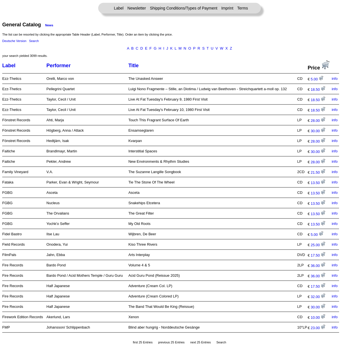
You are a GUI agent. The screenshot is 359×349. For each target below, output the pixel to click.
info (335, 78)
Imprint (227, 8)
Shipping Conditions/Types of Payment (183, 8)
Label (118, 8)
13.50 (318, 183)
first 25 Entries (143, 342)
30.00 (318, 131)
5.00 (317, 79)
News (49, 25)
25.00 (318, 245)
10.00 (318, 317)
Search (34, 41)
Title (133, 65)
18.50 (318, 89)
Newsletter (136, 8)
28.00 (318, 120)
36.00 (318, 266)
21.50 (318, 172)
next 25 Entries (200, 342)
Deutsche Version (14, 41)
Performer (59, 65)
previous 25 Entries (171, 342)
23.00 (318, 328)
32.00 (318, 297)
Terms (242, 8)
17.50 (318, 255)
